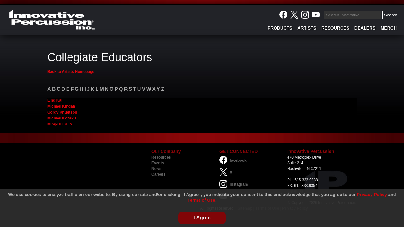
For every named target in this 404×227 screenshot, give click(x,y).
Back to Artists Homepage (70, 71)
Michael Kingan (61, 106)
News (156, 168)
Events (158, 163)
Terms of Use (201, 200)
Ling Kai (54, 100)
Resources (161, 157)
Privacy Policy (372, 194)
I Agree (202, 217)
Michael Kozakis (62, 118)
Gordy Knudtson (62, 112)
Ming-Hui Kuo (59, 124)
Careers (159, 174)
